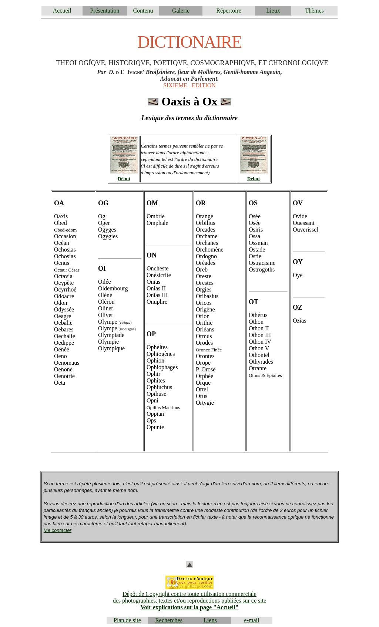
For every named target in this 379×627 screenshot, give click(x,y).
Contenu (143, 10)
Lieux (273, 10)
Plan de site (127, 620)
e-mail (251, 620)
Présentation (104, 10)
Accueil (62, 10)
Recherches (168, 620)
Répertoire (228, 10)
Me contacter (57, 530)
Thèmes (314, 10)
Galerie (181, 10)
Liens (210, 620)
